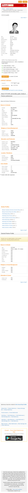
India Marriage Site (5, 421)
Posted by (3, 41)
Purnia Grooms (4, 412)
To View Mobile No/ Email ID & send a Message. (12, 90)
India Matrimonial (19, 419)
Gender (3, 107)
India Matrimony (10, 419)
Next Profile (23, 17)
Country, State (4, 53)
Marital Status (4, 39)
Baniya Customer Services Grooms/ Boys (11, 209)
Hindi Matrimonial (20, 415)
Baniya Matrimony (12, 408)
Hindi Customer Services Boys (8, 217)
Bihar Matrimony (5, 425)
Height (2, 38)
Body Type (3, 48)
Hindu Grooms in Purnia (7, 225)
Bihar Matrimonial (13, 423)
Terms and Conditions (17, 489)
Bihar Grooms (4, 423)
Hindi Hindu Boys (6, 219)
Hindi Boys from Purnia (7, 215)
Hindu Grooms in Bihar (7, 227)
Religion (3, 42)
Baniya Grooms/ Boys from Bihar (9, 211)
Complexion (3, 47)
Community (3, 45)
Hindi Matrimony (11, 415)
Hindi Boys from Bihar (7, 221)
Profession (3, 50)
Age (2, 36)
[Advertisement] (14, 191)
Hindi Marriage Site (5, 416)
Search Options (9, 8)
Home (3, 8)
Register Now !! (5, 76)
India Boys (3, 419)
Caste (2, 44)
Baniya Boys (4, 408)
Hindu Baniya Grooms (7, 223)
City (2, 55)
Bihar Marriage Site (22, 423)
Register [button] (25, 1)
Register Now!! (5, 88)
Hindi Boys (3, 415)
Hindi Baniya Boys (6, 213)
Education (3, 51)
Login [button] (20, 1)
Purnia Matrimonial (14, 412)
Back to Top (24, 230)
